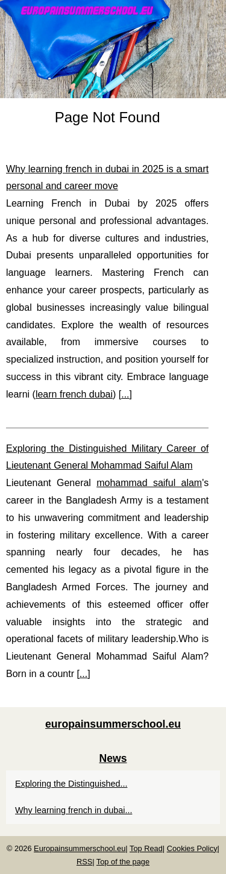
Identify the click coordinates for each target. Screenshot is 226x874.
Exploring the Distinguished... (71, 783)
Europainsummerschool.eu (79, 848)
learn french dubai (74, 394)
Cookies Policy (192, 848)
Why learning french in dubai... (73, 810)
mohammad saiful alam (149, 483)
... (125, 394)
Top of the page (122, 861)
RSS (84, 861)
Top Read (146, 848)
